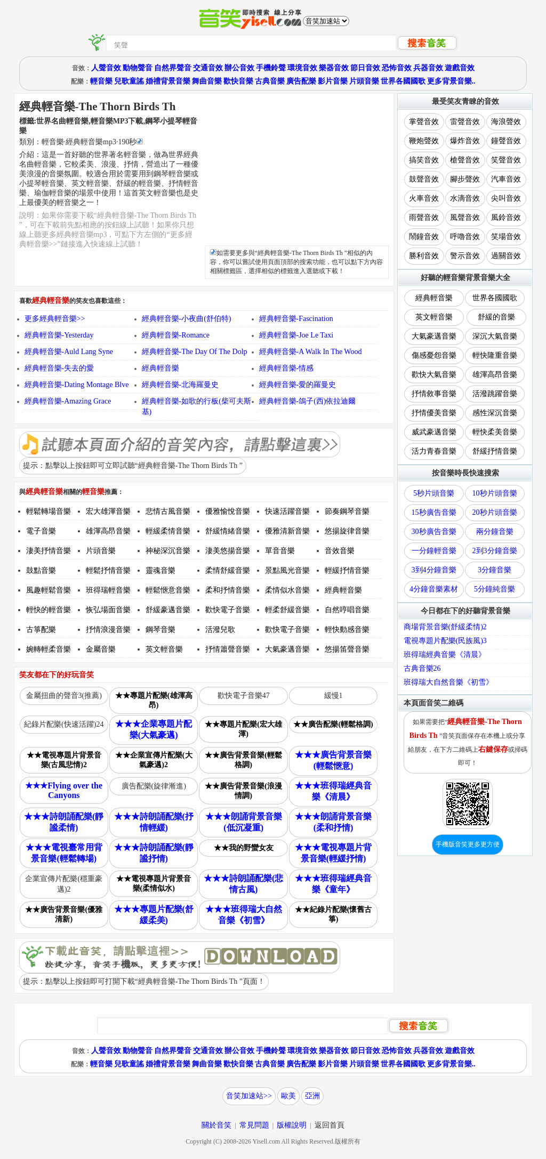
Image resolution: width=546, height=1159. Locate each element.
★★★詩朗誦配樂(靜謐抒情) (154, 853)
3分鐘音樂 (494, 570)
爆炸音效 (465, 141)
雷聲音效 (465, 122)
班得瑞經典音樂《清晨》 (445, 655)
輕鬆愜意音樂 (168, 590)
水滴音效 (465, 198)
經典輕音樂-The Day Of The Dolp (194, 352)
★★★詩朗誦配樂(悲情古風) (243, 884)
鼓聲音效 (424, 179)
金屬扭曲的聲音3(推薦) (64, 696)
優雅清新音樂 (287, 531)
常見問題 (254, 1125)
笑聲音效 (506, 160)
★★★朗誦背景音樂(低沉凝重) (243, 822)
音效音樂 (340, 551)
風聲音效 (465, 217)
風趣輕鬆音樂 (48, 590)
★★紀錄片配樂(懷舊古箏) (333, 914)
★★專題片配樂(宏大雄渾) (243, 729)
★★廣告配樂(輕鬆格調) (333, 724)
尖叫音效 (506, 198)
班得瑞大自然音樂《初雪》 (448, 682)
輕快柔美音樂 (494, 432)
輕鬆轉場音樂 (48, 511)
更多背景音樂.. (451, 81)
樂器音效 (334, 68)
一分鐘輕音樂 (434, 551)
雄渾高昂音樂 (108, 531)
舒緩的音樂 (496, 317)
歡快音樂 (238, 81)
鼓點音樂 (41, 570)
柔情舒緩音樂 (227, 570)
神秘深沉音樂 (168, 551)
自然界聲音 (172, 68)
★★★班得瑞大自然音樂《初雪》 (243, 915)
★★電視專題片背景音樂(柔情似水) (153, 883)
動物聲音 (137, 68)
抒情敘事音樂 (434, 394)
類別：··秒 (81, 142)
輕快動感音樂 (347, 630)
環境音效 (302, 68)
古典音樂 (270, 81)
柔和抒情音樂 (227, 590)
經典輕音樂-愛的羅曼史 (297, 385)
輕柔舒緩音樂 (287, 610)
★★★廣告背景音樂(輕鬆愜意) (333, 760)
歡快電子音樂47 (244, 696)
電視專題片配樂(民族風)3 (445, 641)
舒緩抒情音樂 (494, 451)
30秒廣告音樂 (434, 532)
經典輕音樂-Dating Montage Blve (77, 385)
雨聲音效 (424, 217)
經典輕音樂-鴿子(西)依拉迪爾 (307, 401)
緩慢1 (333, 696)
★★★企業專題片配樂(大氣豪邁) (153, 729)
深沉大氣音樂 (494, 336)
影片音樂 (333, 81)
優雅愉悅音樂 (227, 511)
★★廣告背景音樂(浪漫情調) (243, 791)
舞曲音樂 (207, 81)
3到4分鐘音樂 (434, 570)
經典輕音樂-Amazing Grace (68, 401)
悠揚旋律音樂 (347, 531)
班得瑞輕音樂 (108, 590)
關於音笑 (216, 1125)
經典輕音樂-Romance (176, 335)
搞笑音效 (424, 160)
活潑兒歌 (220, 630)
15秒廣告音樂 (434, 512)
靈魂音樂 (160, 570)
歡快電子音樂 (227, 610)
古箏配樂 (41, 630)
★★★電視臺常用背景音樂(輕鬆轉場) (64, 853)
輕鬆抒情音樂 (108, 570)
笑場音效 (506, 237)
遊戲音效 (460, 68)
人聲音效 (106, 68)
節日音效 (365, 68)
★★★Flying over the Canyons (63, 790)
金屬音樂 (101, 649)
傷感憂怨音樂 (434, 355)
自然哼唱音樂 (347, 610)
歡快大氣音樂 (434, 375)
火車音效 (424, 198)
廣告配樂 (301, 81)
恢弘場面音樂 (108, 610)
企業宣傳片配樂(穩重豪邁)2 (63, 884)
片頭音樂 (364, 81)
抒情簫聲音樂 (227, 649)
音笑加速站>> (249, 1096)
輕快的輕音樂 (48, 610)
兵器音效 (428, 68)
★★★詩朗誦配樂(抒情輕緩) (154, 822)
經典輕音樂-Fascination (296, 319)
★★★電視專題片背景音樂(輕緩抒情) (333, 853)
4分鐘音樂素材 (434, 589)
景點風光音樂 (287, 570)
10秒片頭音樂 (494, 493)
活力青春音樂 (434, 451)
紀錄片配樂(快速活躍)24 (63, 724)
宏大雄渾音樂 (108, 511)
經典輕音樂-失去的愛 (59, 368)
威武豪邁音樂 (434, 432)
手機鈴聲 (271, 68)
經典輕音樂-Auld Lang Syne (69, 352)
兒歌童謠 (129, 81)
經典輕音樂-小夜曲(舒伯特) (186, 319)
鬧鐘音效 (424, 237)
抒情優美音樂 (434, 413)
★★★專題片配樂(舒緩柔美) (154, 915)
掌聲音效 (424, 122)
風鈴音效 (506, 217)
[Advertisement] (297, 170)
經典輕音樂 (160, 368)
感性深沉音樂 (494, 413)
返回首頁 (329, 1125)
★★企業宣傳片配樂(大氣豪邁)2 (153, 760)
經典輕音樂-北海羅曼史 (180, 385)
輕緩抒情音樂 (347, 570)
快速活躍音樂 (287, 511)
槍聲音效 (465, 160)
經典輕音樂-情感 (286, 368)
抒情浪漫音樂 (108, 630)
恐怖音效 (397, 68)
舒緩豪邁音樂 (168, 610)
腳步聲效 (465, 179)
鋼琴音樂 (160, 630)
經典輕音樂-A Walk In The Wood (310, 352)
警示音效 (465, 256)
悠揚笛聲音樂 (347, 649)
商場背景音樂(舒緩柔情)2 (445, 627)
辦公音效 (239, 68)
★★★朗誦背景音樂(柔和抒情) (333, 822)
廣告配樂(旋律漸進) (154, 786)
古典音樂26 (422, 668)
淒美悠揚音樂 (227, 551)
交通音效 (208, 68)
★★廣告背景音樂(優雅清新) (63, 914)
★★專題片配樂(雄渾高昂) (153, 700)
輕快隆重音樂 (494, 355)
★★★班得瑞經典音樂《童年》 (333, 884)
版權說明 (292, 1125)
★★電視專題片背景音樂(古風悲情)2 (64, 760)
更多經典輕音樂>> (55, 319)
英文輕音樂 (164, 649)
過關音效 (506, 256)
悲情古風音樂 (168, 511)
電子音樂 (41, 531)
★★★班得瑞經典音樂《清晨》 (333, 791)
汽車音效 (506, 179)
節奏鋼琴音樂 (347, 511)
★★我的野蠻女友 (244, 848)
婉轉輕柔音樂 (48, 649)
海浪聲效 (506, 122)
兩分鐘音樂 (494, 532)
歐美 (288, 1096)
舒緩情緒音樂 (227, 531)
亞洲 (312, 1096)
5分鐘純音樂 (494, 589)
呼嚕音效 (465, 237)
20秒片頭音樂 (494, 512)
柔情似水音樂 (287, 590)
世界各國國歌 (403, 81)
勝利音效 (424, 256)
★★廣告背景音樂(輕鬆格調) (243, 760)
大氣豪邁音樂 (287, 649)
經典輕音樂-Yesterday (59, 335)
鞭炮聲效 (424, 141)
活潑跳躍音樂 (494, 394)
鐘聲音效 (506, 141)
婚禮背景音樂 (168, 81)
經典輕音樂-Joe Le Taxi (296, 335)
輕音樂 (101, 81)
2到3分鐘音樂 (494, 551)
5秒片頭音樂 (433, 493)
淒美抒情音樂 (48, 551)
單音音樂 (280, 551)
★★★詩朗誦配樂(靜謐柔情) (63, 822)
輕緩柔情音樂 (168, 531)
